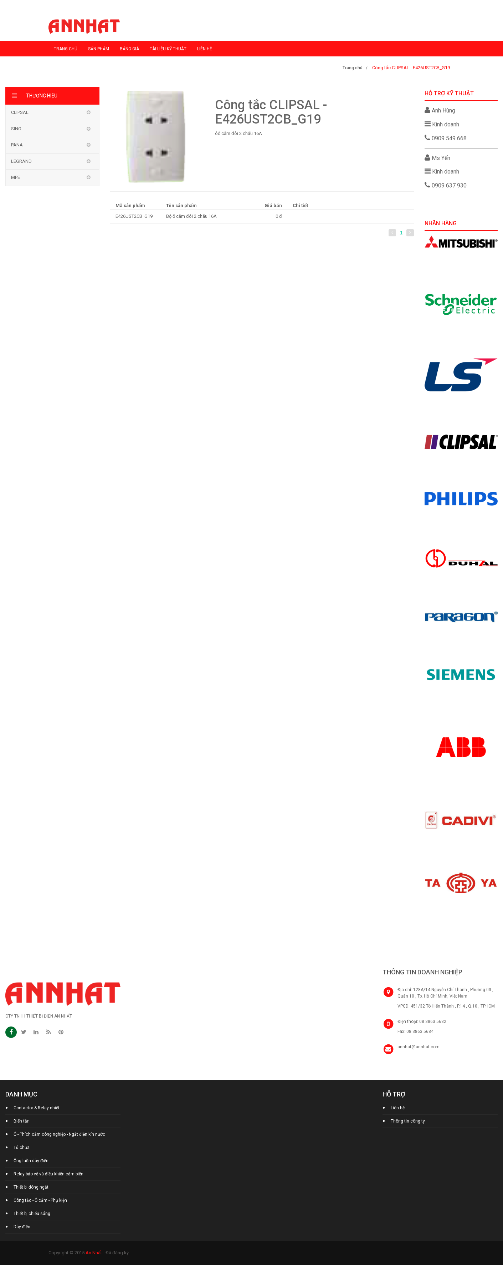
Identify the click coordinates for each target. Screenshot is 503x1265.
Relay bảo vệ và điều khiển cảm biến (48, 1173)
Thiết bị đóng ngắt (31, 1187)
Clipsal (20, 112)
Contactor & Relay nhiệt (37, 1107)
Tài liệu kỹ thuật (168, 48)
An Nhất (94, 1252)
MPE (15, 177)
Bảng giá (129, 48)
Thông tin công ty (408, 1121)
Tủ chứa (22, 1147)
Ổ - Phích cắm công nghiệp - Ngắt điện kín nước (59, 1134)
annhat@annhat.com (418, 1046)
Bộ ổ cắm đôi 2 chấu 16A (191, 216)
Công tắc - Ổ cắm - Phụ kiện (40, 1200)
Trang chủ (65, 48)
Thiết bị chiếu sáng (32, 1213)
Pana (17, 144)
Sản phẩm (98, 48)
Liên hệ (204, 48)
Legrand (21, 161)
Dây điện (22, 1226)
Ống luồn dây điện (31, 1160)
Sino (16, 128)
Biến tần (22, 1121)
